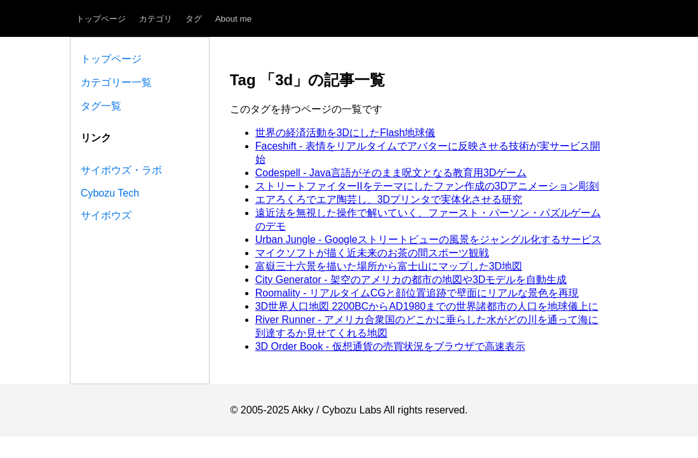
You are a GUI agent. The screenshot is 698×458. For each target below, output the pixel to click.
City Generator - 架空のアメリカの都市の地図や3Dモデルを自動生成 (411, 279)
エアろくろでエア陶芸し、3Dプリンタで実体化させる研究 (388, 199)
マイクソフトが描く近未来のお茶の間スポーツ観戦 (372, 252)
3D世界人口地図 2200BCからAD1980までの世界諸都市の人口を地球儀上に (427, 306)
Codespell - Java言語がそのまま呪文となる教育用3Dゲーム (391, 172)
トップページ (101, 19)
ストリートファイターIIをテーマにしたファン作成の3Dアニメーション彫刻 (427, 186)
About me (233, 19)
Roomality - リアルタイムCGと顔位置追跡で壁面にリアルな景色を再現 (417, 293)
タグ (193, 19)
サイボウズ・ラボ (121, 170)
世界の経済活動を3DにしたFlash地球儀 (345, 132)
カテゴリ (155, 19)
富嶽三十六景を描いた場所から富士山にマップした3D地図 (388, 266)
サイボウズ (106, 215)
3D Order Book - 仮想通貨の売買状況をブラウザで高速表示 (390, 346)
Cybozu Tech (110, 193)
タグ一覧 (101, 106)
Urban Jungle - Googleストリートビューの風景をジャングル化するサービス (428, 239)
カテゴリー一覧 (116, 82)
